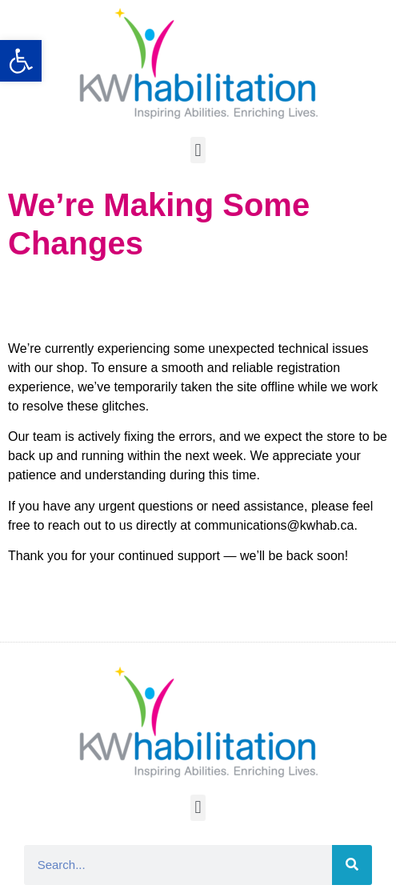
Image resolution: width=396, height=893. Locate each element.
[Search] (352, 865)
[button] (198, 150)
